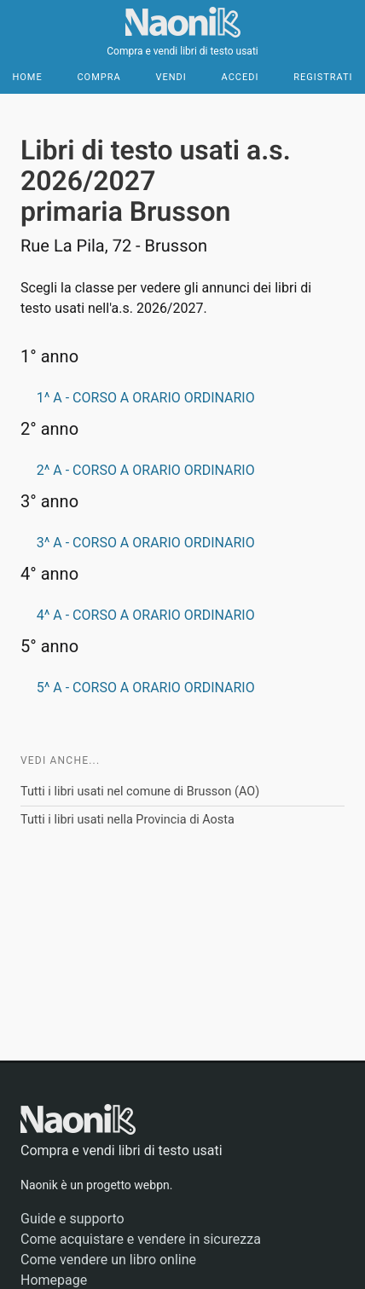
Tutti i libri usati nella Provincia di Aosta (127, 819)
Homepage (53, 1280)
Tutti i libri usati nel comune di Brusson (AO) (139, 791)
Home (27, 77)
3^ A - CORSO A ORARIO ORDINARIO (146, 543)
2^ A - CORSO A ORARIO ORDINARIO (146, 470)
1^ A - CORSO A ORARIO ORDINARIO (146, 398)
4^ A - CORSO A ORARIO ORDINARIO (146, 615)
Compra (98, 77)
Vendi (170, 77)
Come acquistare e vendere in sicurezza (140, 1239)
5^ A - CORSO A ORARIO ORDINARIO (146, 687)
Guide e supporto (72, 1219)
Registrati (322, 77)
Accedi (240, 77)
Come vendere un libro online (108, 1259)
